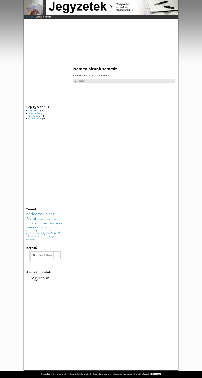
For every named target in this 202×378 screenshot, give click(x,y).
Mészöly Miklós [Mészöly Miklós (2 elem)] (44, 233)
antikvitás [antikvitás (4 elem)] (34, 213)
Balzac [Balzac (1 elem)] (39, 219)
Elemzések (33, 110)
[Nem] (198, 374)
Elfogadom (156, 374)
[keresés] (45, 255)
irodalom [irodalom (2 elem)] (49, 223)
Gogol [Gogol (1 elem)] (34, 224)
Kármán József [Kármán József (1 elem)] (35, 231)
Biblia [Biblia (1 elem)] (43, 219)
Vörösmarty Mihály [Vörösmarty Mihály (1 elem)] (46, 237)
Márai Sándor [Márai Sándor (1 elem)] (30, 234)
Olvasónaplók (34, 116)
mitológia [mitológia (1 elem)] (59, 231)
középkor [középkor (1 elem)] (44, 231)
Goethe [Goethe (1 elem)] (28, 224)
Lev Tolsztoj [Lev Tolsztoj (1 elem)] (51, 231)
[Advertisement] (123, 43)
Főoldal (29, 16)
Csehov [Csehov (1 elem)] (48, 219)
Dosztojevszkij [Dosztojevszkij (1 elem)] (55, 219)
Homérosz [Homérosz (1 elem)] (39, 224)
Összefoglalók (35, 118)
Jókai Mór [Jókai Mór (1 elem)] (46, 228)
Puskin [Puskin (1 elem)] (37, 237)
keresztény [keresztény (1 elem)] (53, 228)
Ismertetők (33, 113)
